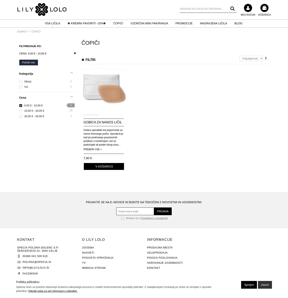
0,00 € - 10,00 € (33, 105)
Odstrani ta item (73, 53)
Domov (22, 31)
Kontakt (153, 267)
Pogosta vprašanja (98, 257)
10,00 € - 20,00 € (34, 110)
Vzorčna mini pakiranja (149, 23)
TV (84, 262)
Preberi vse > (93, 149)
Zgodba (88, 247)
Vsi (26, 86)
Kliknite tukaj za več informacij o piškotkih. (53, 291)
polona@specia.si (37, 261)
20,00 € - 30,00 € (34, 116)
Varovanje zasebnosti (165, 262)
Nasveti (88, 252)
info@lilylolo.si (36, 267)
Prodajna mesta (160, 247)
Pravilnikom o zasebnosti (154, 218)
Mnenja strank (94, 267)
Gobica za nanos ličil (103, 122)
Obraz (27, 81)
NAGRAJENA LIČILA (213, 23)
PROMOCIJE (184, 23)
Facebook (30, 273)
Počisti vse (28, 62)
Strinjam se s (130, 218)
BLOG (238, 23)
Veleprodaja (157, 252)
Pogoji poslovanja (162, 257)
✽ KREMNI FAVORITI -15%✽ (87, 23)
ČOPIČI (118, 23)
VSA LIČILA (52, 23)
